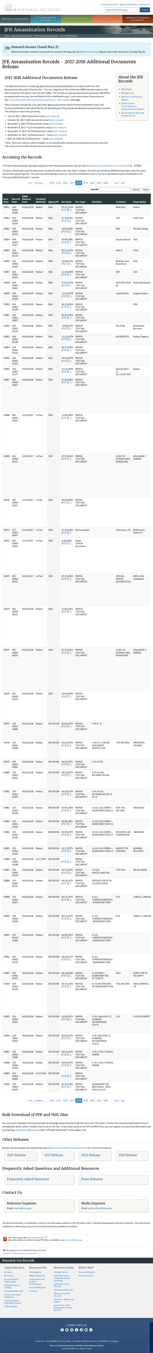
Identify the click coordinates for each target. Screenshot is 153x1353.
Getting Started (61, 1272)
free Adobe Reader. (37, 1237)
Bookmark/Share (128, 4)
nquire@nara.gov (23, 1208)
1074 (51, 182)
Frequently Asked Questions (28, 1179)
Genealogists (35, 1272)
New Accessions (86, 1275)
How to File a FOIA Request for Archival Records (63, 1307)
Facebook (62, 1330)
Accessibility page (73, 1240)
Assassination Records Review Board (132, 114)
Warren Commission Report (131, 98)
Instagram (72, 1330)
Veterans (33, 1291)
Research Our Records (15, 18)
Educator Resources (76, 18)
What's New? (86, 1267)
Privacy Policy (65, 1341)
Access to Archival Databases (12, 1295)
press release (51, 116)
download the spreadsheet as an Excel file (108, 165)
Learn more (126, 1347)
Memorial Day (91, 51)
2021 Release (127, 1155)
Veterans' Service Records (46, 19)
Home (7, 35)
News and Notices (87, 1272)
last (123, 182)
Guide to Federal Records (61, 1285)
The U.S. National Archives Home (32, 7)
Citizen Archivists (109, 4)
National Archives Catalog (12, 1286)
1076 (65, 182)
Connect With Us (77, 1325)
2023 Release (53, 1155)
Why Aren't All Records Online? (64, 1300)
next (116, 182)
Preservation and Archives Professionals (37, 1281)
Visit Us (107, 18)
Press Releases (92, 1179)
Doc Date (66, 201)
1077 (72, 182)
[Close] (149, 1325)
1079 (85, 182)
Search (145, 10)
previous (39, 182)
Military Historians (37, 1275)
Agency (53, 201)
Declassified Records (63, 1289)
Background (127, 92)
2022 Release (90, 1155)
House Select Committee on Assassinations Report (132, 106)
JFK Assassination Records (46, 35)
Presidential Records (13, 1291)
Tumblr (76, 1330)
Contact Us (144, 4)
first (30, 182)
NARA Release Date (26, 199)
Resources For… (38, 1267)
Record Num (16, 200)
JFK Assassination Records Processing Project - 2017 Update (39, 99)
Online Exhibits (10, 1306)
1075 (58, 182)
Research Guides (64, 1267)
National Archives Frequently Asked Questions (62, 1278)
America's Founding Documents (137, 19)
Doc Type (80, 201)
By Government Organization (11, 1280)
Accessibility (51, 1341)
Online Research (14, 1267)
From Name (139, 201)
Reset (146, 189)
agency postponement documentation (68, 1147)
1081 (99, 182)
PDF (64, 209)
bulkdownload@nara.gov (27, 1129)
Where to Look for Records (62, 1294)
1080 (92, 182)
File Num (96, 201)
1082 (105, 182)
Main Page (126, 89)
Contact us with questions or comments (20, 1253)
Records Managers (37, 1287)
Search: (95, 189)
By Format (8, 1275)
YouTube (81, 1330)
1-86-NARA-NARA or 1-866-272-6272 (76, 1348)
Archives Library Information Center (12, 1301)
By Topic (8, 1272)
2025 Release (16, 1155)
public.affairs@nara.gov (100, 1208)
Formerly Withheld (41, 200)
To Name (121, 201)
